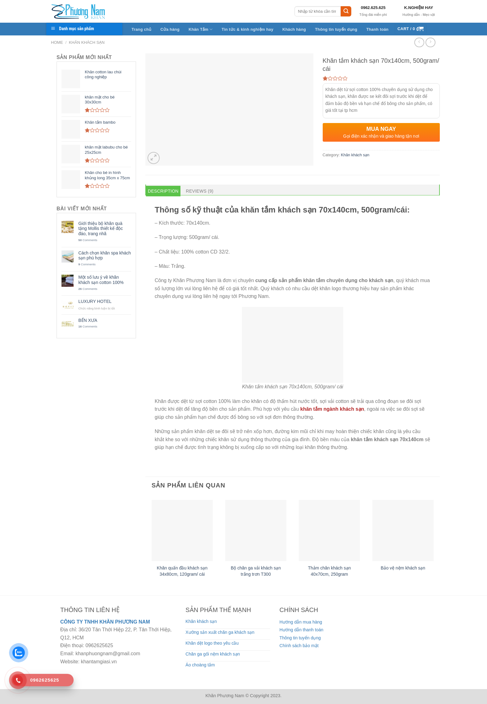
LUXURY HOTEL (95, 301)
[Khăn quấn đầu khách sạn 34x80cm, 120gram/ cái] (182, 530)
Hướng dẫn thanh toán (301, 629)
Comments (87, 240)
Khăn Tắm (200, 29)
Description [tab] (163, 191)
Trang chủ (142, 29)
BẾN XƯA (87, 320)
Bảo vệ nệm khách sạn (403, 567)
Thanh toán (377, 29)
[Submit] (346, 11)
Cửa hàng (170, 29)
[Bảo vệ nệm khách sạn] (403, 530)
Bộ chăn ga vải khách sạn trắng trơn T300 (256, 571)
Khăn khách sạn (87, 42)
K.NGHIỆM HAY (418, 7)
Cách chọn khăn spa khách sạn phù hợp (104, 255)
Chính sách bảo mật (299, 645)
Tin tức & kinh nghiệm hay (248, 29)
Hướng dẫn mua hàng (301, 621)
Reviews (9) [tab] (200, 191)
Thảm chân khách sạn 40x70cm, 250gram (329, 571)
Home (57, 42)
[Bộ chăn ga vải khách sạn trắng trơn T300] (255, 530)
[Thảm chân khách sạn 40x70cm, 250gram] (329, 530)
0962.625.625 (373, 7)
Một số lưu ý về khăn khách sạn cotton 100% (101, 280)
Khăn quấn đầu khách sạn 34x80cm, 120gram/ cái (182, 571)
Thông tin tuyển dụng (336, 29)
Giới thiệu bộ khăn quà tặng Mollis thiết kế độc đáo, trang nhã (100, 228)
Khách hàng (294, 29)
